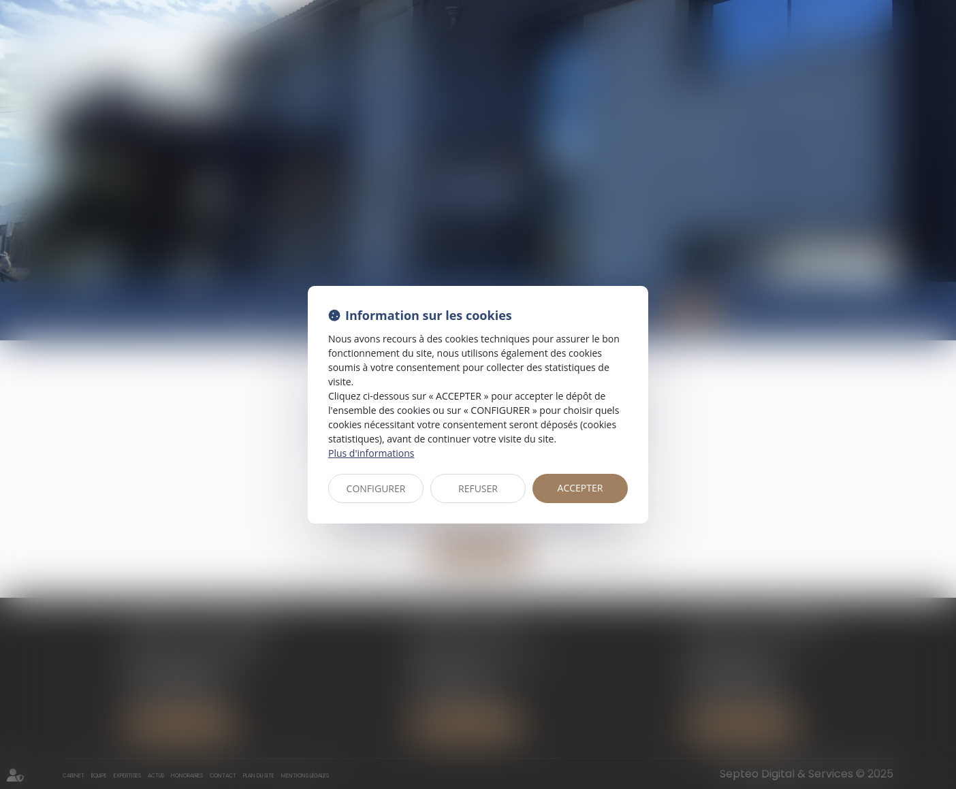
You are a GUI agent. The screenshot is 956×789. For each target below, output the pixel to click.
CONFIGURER (376, 488)
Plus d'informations (371, 453)
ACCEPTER (580, 487)
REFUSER (478, 488)
